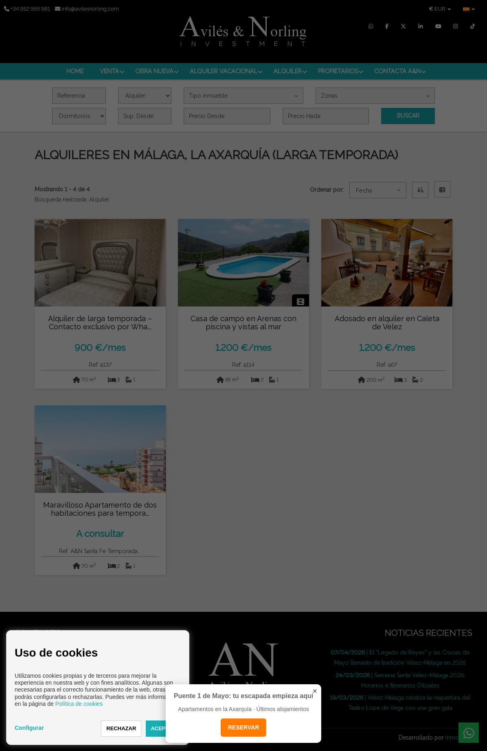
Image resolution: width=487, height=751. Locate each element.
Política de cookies (79, 704)
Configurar (29, 728)
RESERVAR (243, 727)
